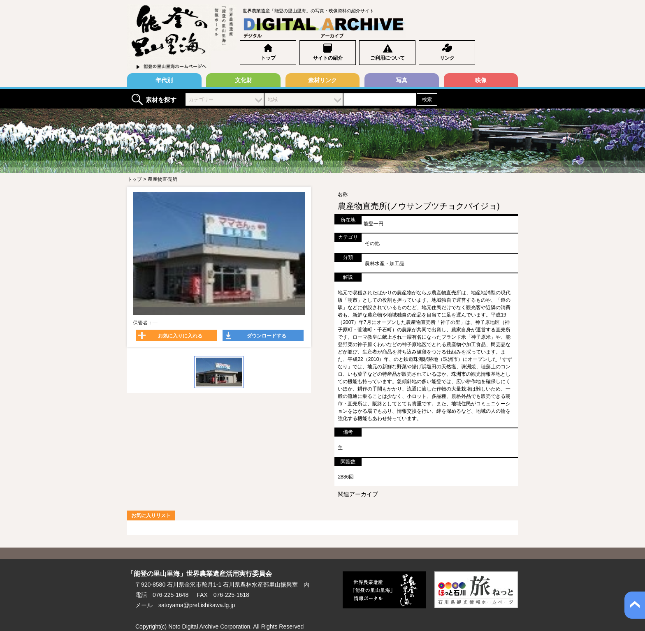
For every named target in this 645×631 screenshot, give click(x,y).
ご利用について (387, 58)
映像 (481, 80)
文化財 (243, 80)
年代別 (164, 80)
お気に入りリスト (151, 515)
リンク (447, 58)
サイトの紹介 (328, 58)
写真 (401, 80)
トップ (268, 58)
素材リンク (322, 80)
